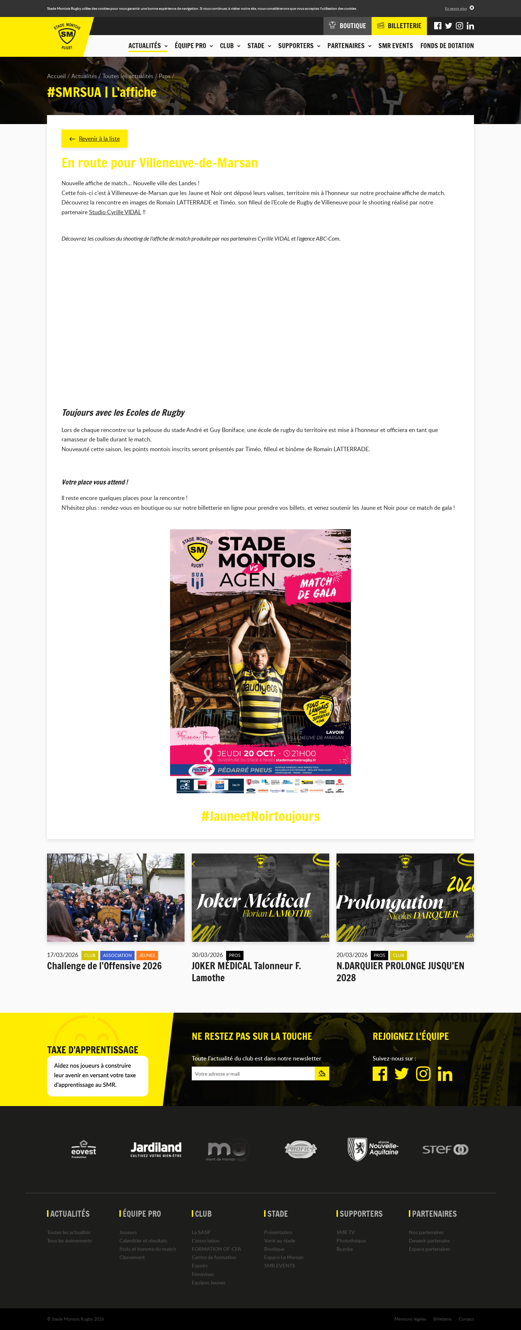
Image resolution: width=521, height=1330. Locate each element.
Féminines (203, 1274)
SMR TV (345, 1232)
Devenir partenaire (429, 1240)
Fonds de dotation (447, 45)
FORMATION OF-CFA (216, 1248)
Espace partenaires (429, 1248)
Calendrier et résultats (143, 1240)
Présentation (278, 1232)
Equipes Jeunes (208, 1282)
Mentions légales (410, 1319)
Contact (466, 1319)
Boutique (274, 1248)
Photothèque (351, 1240)
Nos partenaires (426, 1232)
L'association (206, 1240)
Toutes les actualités (127, 76)
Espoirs (200, 1265)
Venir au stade (279, 1240)
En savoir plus (456, 8)
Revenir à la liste (94, 139)
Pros (164, 76)
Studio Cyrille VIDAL (115, 212)
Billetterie (442, 1319)
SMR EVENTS (395, 45)
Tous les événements (69, 1240)
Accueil (56, 76)
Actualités (84, 76)
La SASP (201, 1232)
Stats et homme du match (147, 1248)
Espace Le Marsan (284, 1257)
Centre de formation (214, 1257)
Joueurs (128, 1232)
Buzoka (344, 1248)
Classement (132, 1257)
